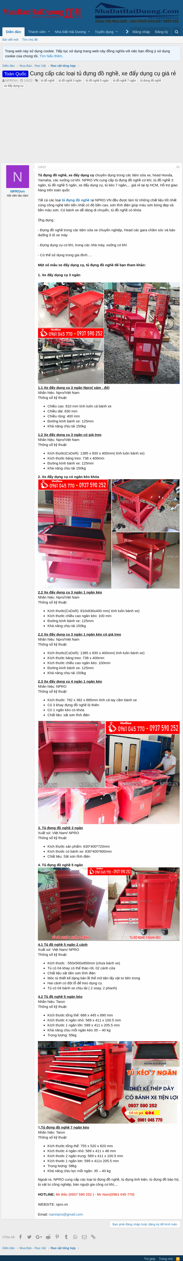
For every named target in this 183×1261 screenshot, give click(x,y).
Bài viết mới (10, 39)
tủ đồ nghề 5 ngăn (97, 80)
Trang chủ (166, 1248)
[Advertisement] (91, 124)
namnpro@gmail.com (68, 1204)
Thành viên (37, 32)
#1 (176, 167)
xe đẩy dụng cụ (13, 85)
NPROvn (11, 80)
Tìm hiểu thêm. (51, 56)
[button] (49, 31)
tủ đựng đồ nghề (150, 80)
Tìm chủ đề (30, 39)
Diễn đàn (13, 32)
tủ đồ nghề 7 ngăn (124, 80)
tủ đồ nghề (48, 80)
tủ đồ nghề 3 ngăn (70, 80)
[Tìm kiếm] (176, 31)
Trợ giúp (149, 1248)
